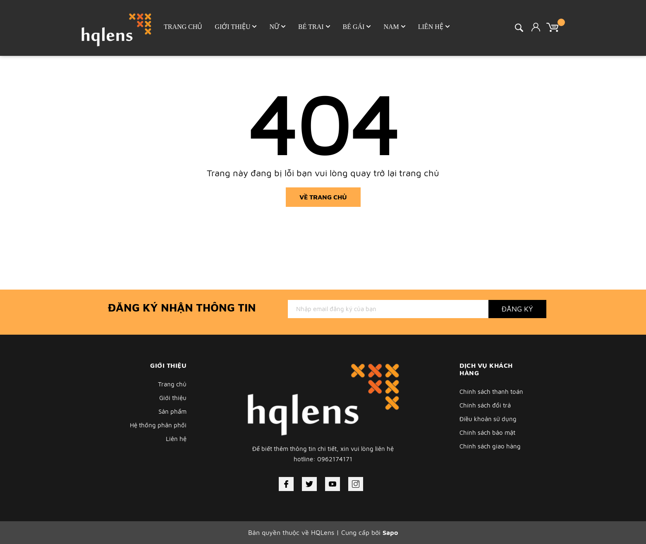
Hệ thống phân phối (158, 425)
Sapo (390, 532)
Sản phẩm (172, 411)
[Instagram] (355, 484)
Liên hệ (176, 438)
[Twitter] (309, 484)
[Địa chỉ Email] (388, 309)
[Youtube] (332, 484)
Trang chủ (172, 384)
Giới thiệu (173, 397)
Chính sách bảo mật (487, 432)
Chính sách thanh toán (491, 391)
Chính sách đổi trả (485, 405)
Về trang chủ (323, 197)
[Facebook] (286, 484)
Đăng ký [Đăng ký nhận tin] (517, 308)
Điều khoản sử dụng (488, 418)
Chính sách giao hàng (490, 446)
